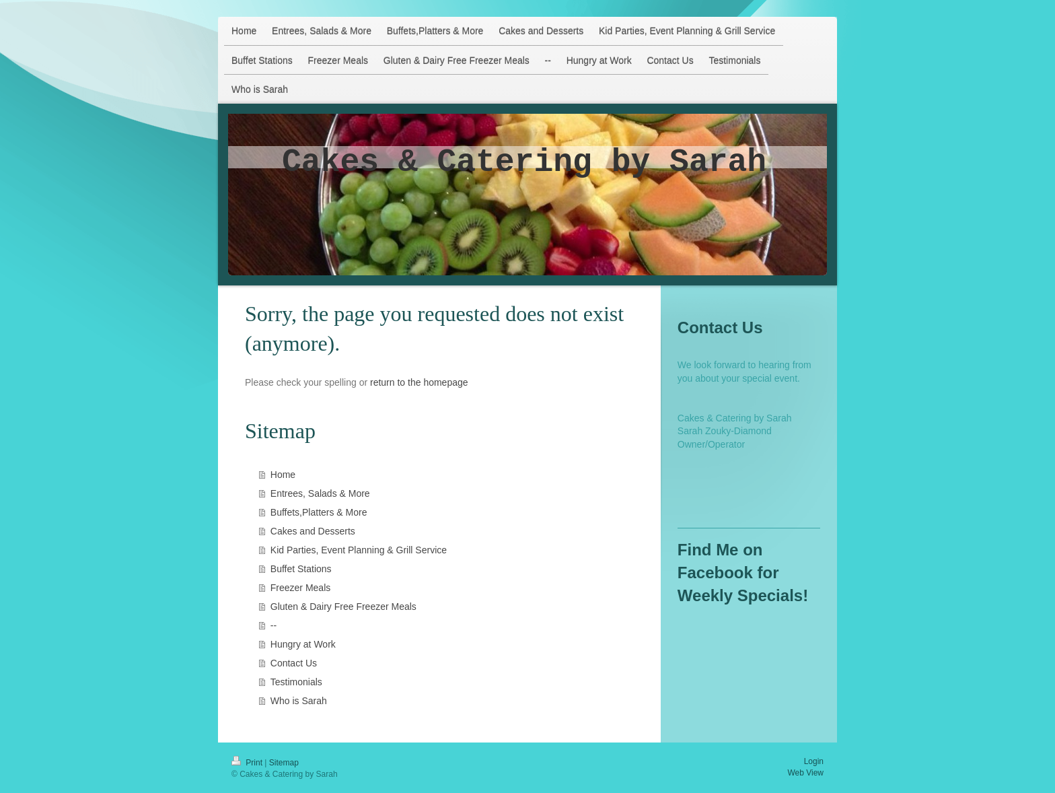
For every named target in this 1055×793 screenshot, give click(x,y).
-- (273, 625)
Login (814, 761)
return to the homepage (419, 382)
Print (247, 762)
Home (282, 474)
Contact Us (293, 663)
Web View (805, 773)
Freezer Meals (300, 587)
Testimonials (296, 682)
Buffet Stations (301, 568)
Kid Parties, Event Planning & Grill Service (358, 550)
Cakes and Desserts (312, 531)
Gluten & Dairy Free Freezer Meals (343, 606)
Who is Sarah (298, 700)
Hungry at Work (303, 644)
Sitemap (284, 762)
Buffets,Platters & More (318, 512)
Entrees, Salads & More (320, 493)
